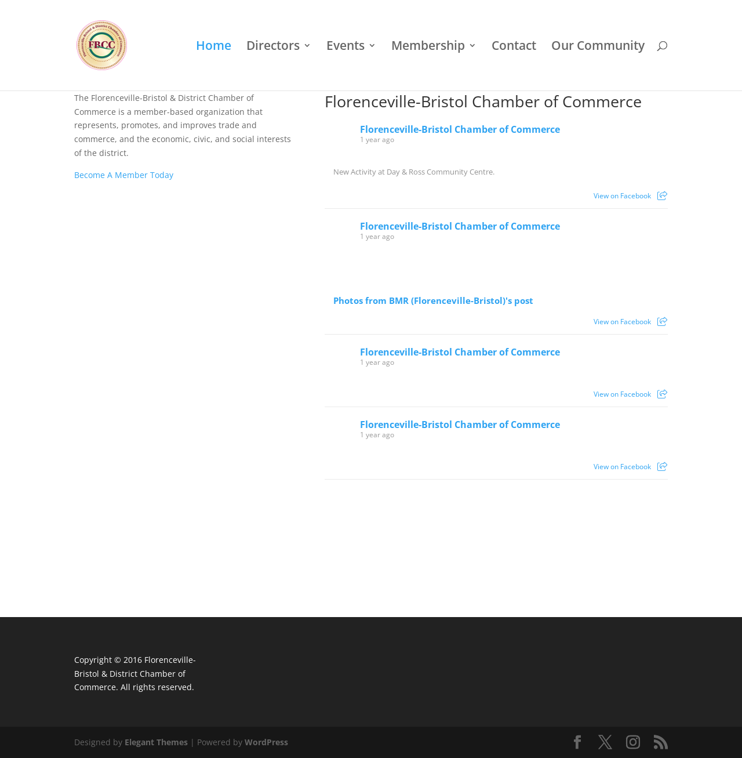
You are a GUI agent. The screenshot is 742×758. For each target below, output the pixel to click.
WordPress (266, 742)
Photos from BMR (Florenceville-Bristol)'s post (433, 300)
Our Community (598, 47)
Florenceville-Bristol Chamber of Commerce (483, 101)
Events (345, 47)
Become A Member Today (123, 174)
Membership (428, 47)
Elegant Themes (156, 742)
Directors (273, 47)
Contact (514, 47)
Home (213, 47)
